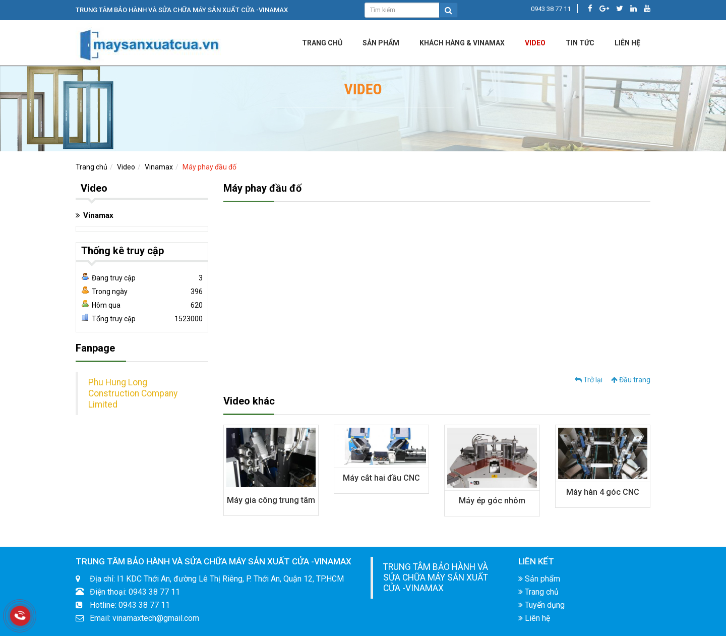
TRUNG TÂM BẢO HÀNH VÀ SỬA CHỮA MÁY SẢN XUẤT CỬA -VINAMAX (435, 577)
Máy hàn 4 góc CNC (602, 492)
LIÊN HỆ (627, 43)
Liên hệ (534, 618)
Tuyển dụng (541, 605)
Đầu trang (630, 380)
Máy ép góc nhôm (492, 500)
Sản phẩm (380, 43)
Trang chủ (322, 43)
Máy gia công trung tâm (271, 500)
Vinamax (159, 167)
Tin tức (580, 43)
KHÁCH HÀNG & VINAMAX (462, 43)
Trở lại (588, 380)
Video (535, 43)
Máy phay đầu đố (209, 167)
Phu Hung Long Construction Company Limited (132, 393)
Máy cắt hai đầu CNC (381, 478)
